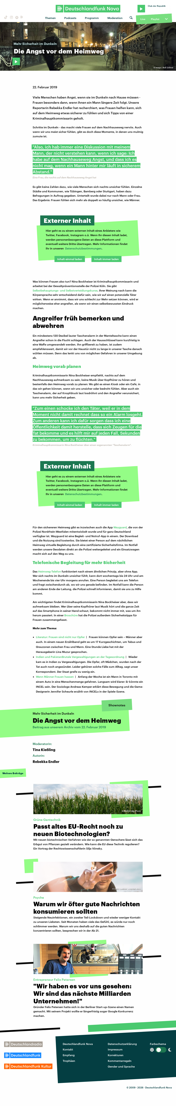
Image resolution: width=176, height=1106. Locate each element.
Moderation (115, 17)
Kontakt (68, 1049)
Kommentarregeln (119, 1060)
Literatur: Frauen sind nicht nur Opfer (60, 637)
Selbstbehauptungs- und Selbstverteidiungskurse (65, 290)
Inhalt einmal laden (69, 259)
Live (142, 19)
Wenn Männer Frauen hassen (55, 676)
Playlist (155, 19)
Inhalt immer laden (106, 259)
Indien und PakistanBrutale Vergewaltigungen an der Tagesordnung (80, 656)
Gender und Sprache (121, 1066)
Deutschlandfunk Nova (78, 1043)
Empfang (69, 1055)
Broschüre (71, 615)
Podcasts (70, 17)
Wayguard (120, 527)
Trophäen (69, 1060)
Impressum (115, 1049)
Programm (92, 17)
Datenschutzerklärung (122, 1043)
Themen (50, 17)
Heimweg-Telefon (49, 571)
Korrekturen (115, 1055)
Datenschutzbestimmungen (83, 248)
